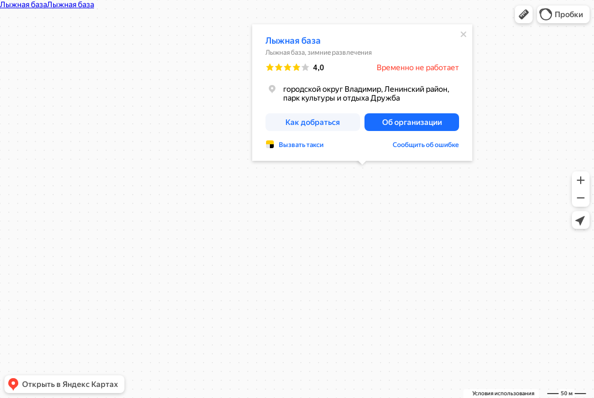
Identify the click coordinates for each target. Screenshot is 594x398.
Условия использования (503, 393)
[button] (524, 14)
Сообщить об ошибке (426, 117)
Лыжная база (293, 12)
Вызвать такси (301, 117)
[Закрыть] (463, 6)
